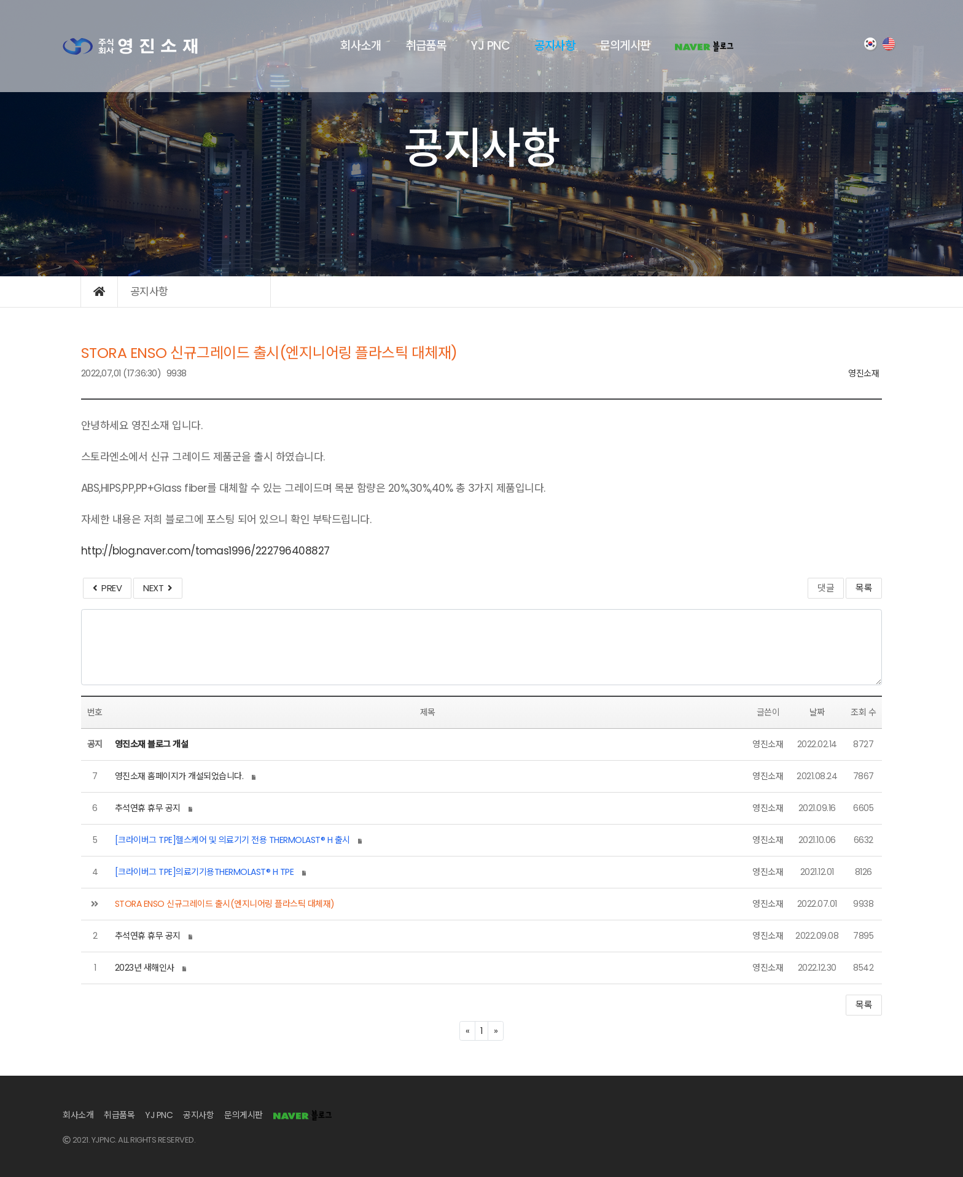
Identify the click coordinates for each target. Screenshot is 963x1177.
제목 (427, 712)
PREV (107, 587)
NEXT (157, 587)
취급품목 (425, 45)
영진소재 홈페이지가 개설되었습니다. (179, 776)
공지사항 (554, 45)
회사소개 (360, 45)
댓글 (825, 587)
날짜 (817, 712)
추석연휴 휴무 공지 (148, 808)
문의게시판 (624, 45)
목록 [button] (864, 1004)
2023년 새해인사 (144, 967)
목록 (864, 587)
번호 (95, 712)
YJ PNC (490, 45)
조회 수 (863, 712)
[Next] (496, 1031)
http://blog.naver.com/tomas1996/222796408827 (205, 550)
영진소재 (863, 373)
